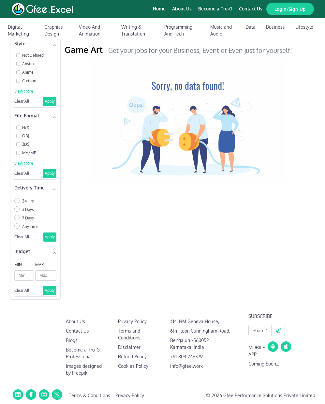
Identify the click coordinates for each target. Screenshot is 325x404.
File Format (26, 115)
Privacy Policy (132, 321)
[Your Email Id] (260, 330)
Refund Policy (132, 356)
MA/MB (29, 152)
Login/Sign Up (290, 9)
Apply (50, 101)
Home (159, 8)
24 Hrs (28, 201)
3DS (25, 144)
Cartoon (29, 80)
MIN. (18, 264)
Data (250, 27)
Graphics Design (53, 30)
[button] (278, 330)
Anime (28, 72)
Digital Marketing (18, 30)
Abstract (29, 63)
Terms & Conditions (89, 395)
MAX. (40, 264)
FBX (25, 127)
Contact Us (250, 8)
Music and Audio (221, 30)
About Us (182, 8)
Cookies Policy (133, 366)
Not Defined (33, 55)
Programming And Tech (178, 30)
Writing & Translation (133, 30)
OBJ (25, 135)
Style (19, 43)
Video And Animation (89, 30)
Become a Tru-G (215, 8)
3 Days (28, 209)
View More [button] (23, 91)
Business (275, 27)
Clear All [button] (21, 101)
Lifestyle (304, 27)
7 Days (28, 218)
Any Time (30, 226)
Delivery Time (29, 187)
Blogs (72, 340)
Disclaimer (129, 347)
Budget (22, 251)
